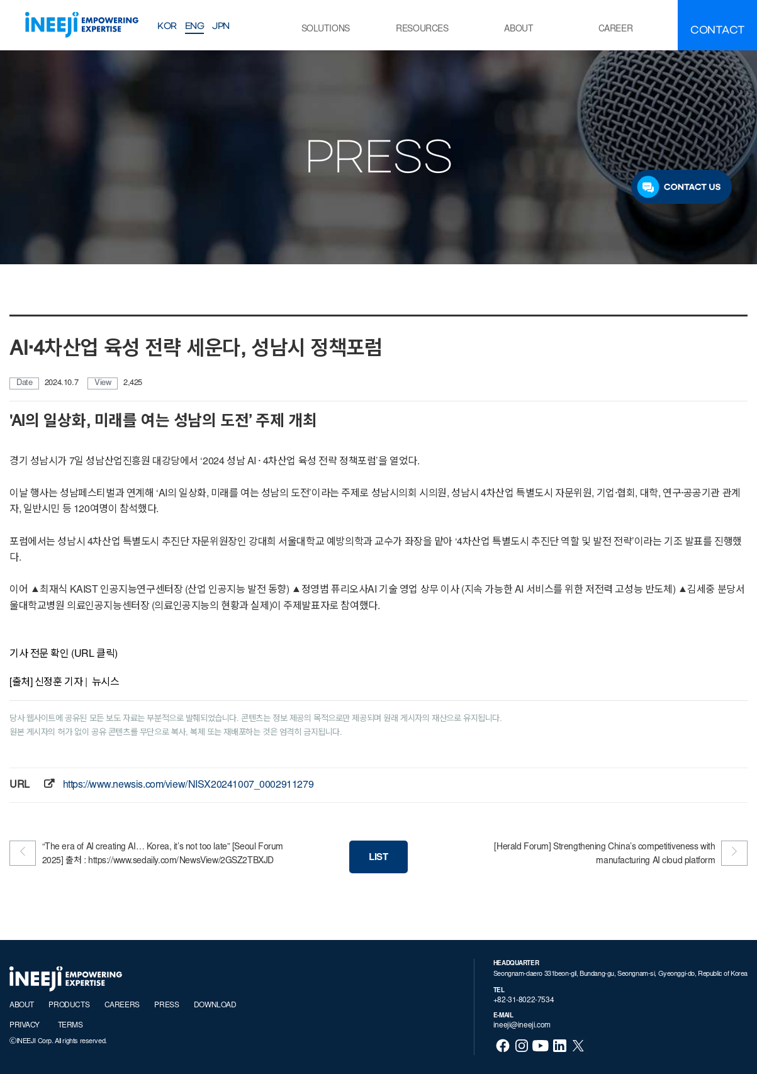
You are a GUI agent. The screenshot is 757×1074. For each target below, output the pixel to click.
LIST (378, 858)
